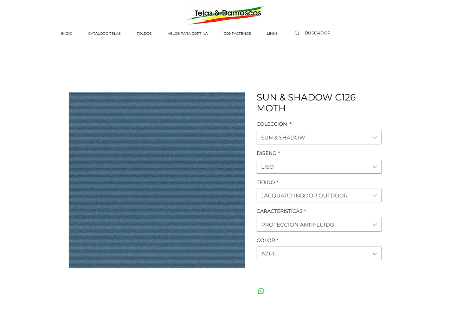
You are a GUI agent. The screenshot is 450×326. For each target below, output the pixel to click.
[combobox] (319, 137)
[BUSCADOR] (317, 33)
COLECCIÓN (274, 124)
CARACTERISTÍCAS (281, 211)
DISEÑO (268, 153)
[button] (104, 34)
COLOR (267, 240)
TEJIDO (267, 182)
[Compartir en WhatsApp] (261, 291)
